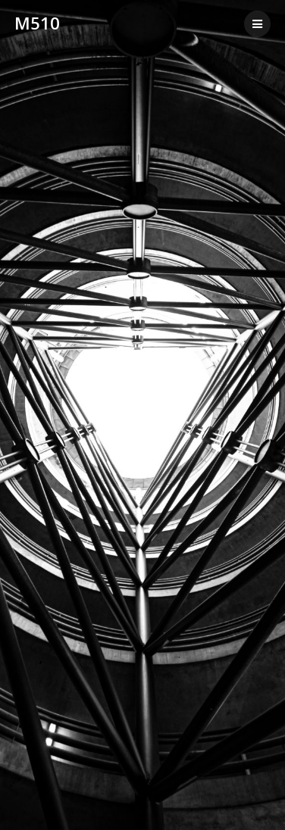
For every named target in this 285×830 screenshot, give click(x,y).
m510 (37, 23)
